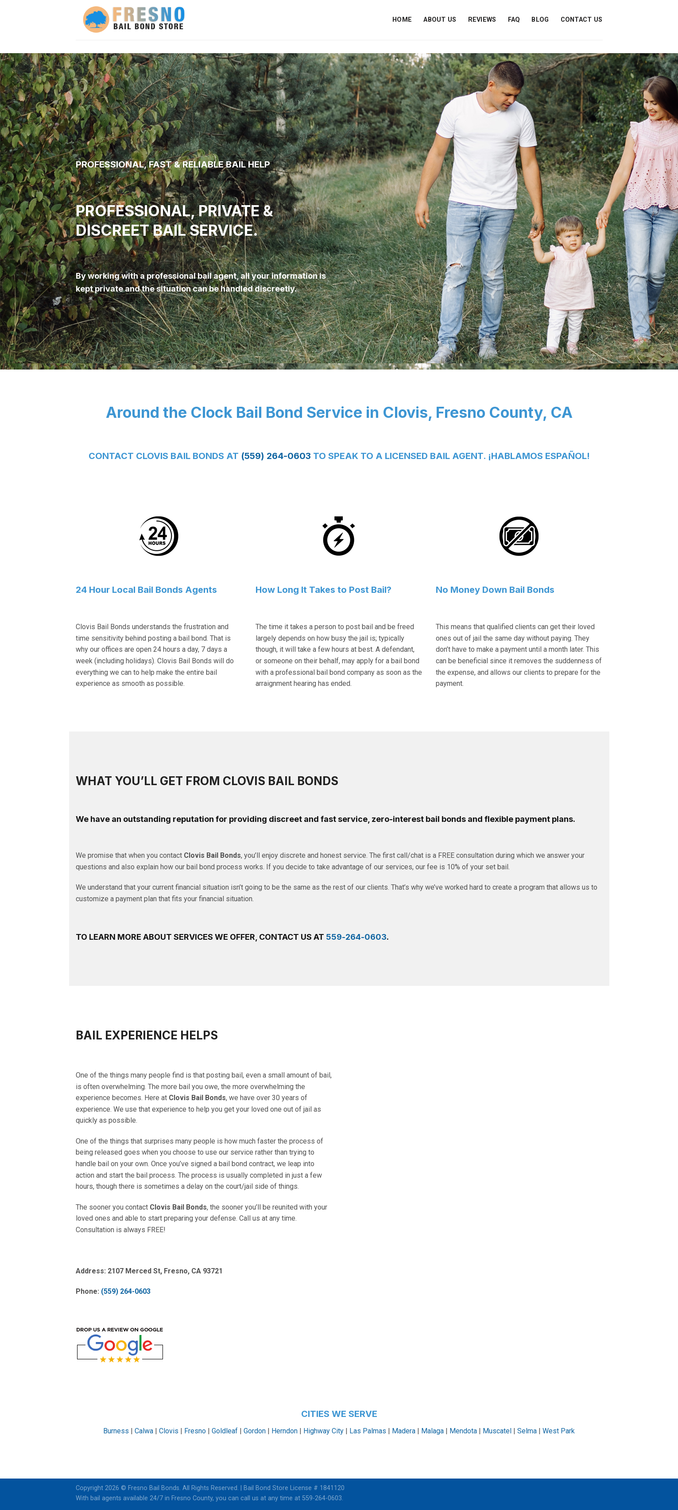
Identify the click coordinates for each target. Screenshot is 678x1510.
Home (402, 19)
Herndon (284, 1431)
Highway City (323, 1431)
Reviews (482, 19)
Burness (116, 1431)
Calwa (144, 1431)
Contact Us (582, 19)
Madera (403, 1431)
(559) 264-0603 (276, 456)
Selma (527, 1431)
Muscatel (497, 1431)
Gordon (255, 1431)
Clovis (168, 1431)
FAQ (514, 19)
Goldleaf (225, 1431)
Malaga (432, 1431)
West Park (558, 1431)
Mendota (463, 1431)
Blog (540, 19)
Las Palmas (367, 1431)
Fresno (195, 1431)
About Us (439, 19)
